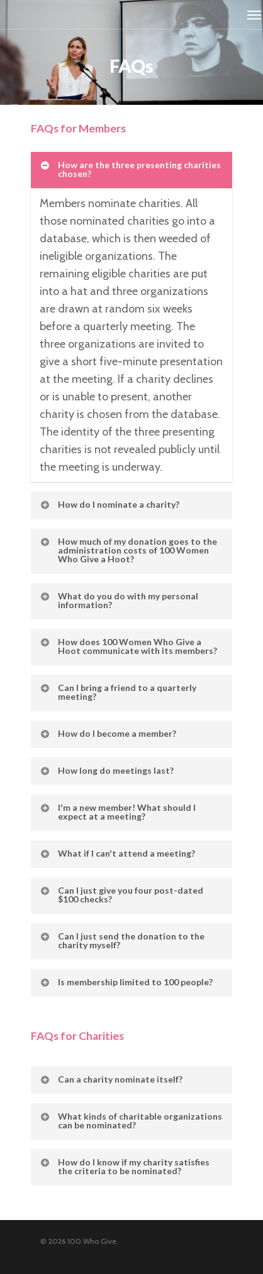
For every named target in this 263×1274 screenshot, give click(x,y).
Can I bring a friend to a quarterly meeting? (117, 692)
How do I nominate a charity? (109, 504)
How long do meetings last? (106, 770)
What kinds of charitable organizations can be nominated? (130, 1120)
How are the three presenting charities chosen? (130, 169)
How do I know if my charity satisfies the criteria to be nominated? (124, 1166)
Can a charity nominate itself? (110, 1079)
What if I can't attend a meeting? (117, 853)
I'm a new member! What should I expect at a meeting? (117, 812)
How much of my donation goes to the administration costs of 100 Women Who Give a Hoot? (128, 550)
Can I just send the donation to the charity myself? (121, 940)
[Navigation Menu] (254, 14)
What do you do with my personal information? (118, 600)
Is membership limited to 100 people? (126, 982)
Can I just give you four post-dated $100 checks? (121, 894)
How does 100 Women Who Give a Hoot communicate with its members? (128, 646)
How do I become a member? (107, 733)
